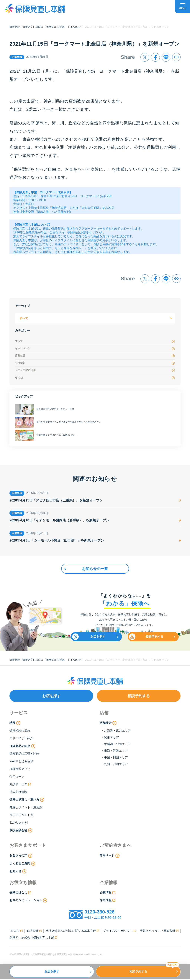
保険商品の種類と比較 (24, 753)
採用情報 (107, 900)
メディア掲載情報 (95, 370)
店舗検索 (108, 723)
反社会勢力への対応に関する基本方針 (72, 930)
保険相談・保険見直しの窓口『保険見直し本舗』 (38, 26)
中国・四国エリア (116, 757)
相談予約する (146, 636)
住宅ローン (16, 776)
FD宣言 (15, 930)
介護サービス (20, 784)
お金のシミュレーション (28, 900)
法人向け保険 (18, 791)
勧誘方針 (34, 930)
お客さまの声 (20, 856)
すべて (95, 341)
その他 (95, 377)
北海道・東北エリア (117, 730)
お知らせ (76, 26)
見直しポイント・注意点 (25, 807)
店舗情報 (95, 356)
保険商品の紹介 (22, 746)
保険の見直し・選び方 (26, 800)
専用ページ (109, 856)
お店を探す (88, 636)
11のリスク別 (18, 822)
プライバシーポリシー (119, 930)
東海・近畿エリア (116, 750)
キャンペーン (95, 348)
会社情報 (95, 363)
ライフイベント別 (21, 814)
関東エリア (111, 737)
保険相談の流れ (19, 730)
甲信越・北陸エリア (117, 744)
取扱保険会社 (20, 830)
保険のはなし (20, 892)
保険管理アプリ (19, 769)
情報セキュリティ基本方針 (159, 930)
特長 (14, 723)
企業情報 (107, 892)
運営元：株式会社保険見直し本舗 (33, 937)
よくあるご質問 (22, 864)
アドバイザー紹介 (21, 738)
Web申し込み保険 (21, 761)
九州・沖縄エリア (116, 764)
